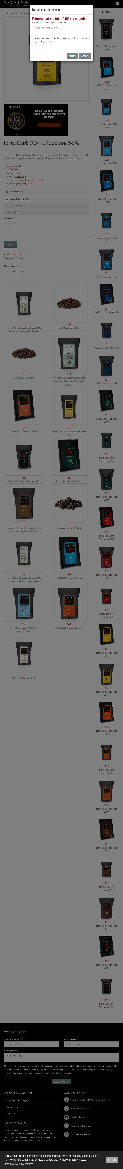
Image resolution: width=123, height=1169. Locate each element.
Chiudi (72, 56)
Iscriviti (85, 56)
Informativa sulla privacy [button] (19, 1164)
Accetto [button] (112, 1160)
